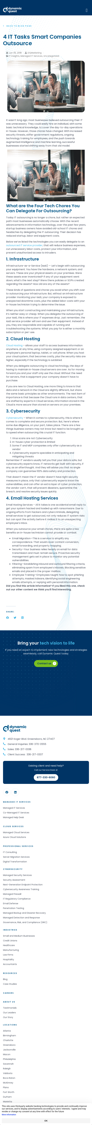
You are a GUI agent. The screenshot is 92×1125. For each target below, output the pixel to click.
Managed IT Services (31, 56)
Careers (8, 993)
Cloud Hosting (14, 345)
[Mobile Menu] (86, 10)
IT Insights (14, 56)
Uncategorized (51, 56)
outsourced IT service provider (24, 245)
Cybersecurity (14, 418)
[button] (7, 617)
